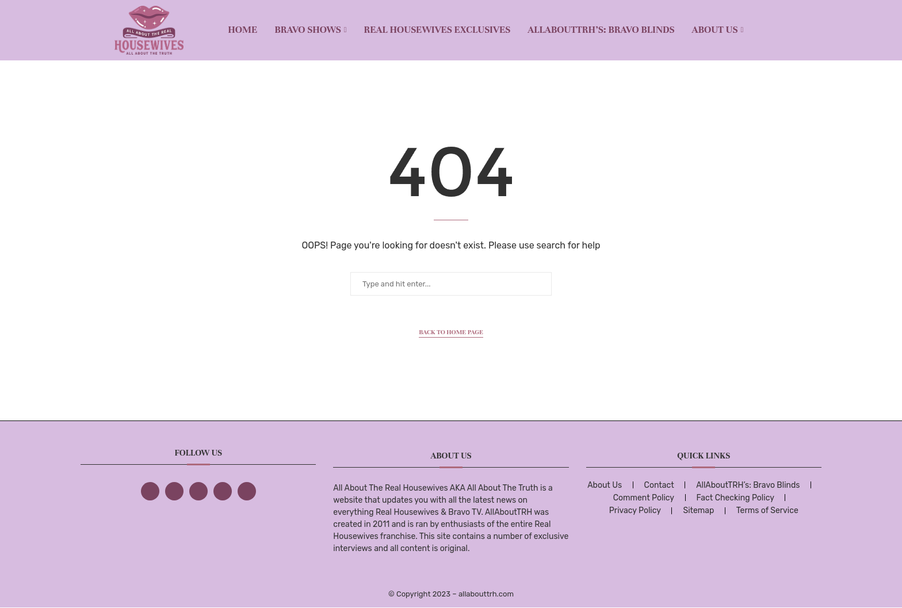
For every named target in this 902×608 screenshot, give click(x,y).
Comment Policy (643, 498)
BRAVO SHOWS (307, 30)
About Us (715, 30)
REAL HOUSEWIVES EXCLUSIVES (437, 30)
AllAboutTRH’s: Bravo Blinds (601, 30)
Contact (659, 485)
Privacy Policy (635, 510)
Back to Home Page (451, 332)
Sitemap (698, 510)
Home (242, 30)
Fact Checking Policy (735, 498)
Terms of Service (767, 510)
